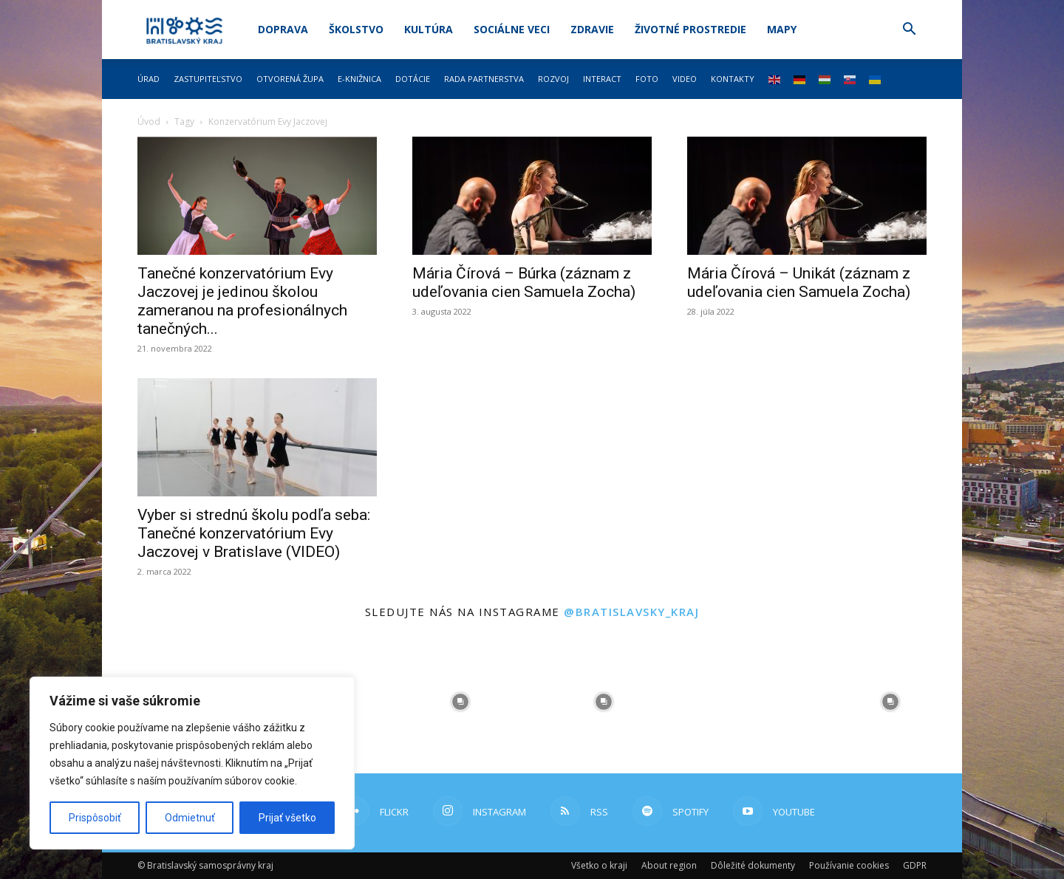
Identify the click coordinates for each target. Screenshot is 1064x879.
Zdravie (592, 29)
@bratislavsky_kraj (631, 611)
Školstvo (356, 29)
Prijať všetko (287, 818)
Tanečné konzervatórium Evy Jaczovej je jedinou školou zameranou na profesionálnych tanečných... (242, 301)
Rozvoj (553, 78)
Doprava (283, 29)
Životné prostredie (690, 29)
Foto (646, 78)
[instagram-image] (460, 701)
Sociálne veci (512, 29)
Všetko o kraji (599, 865)
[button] (909, 31)
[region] (192, 763)
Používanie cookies (849, 865)
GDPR (915, 865)
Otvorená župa (290, 78)
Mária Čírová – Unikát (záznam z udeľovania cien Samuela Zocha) (798, 282)
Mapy (782, 29)
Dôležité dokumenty (753, 865)
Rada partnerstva (484, 78)
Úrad (148, 78)
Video (684, 78)
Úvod (148, 121)
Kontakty (732, 78)
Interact (602, 78)
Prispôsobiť (95, 818)
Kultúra (428, 29)
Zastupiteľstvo (208, 78)
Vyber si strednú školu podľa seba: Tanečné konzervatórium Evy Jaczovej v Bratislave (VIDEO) (253, 533)
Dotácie (412, 78)
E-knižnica (359, 78)
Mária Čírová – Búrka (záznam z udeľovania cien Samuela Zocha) (523, 282)
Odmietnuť (190, 818)
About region (669, 865)
